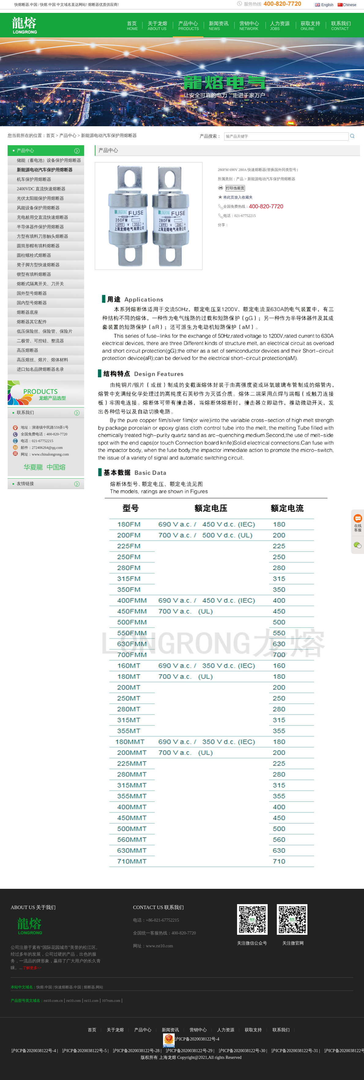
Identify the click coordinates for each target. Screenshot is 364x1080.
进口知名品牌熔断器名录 (40, 369)
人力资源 (280, 26)
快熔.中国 (44, 987)
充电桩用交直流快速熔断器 (42, 217)
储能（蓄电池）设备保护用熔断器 (49, 160)
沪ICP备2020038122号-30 (242, 1050)
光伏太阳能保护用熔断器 (40, 198)
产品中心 (188, 26)
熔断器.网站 (93, 987)
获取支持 (310, 26)
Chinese (347, 5)
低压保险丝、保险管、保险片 (44, 331)
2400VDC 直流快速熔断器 (41, 189)
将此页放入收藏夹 (238, 197)
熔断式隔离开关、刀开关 (40, 284)
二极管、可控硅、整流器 (40, 341)
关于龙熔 (157, 26)
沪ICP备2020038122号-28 (136, 1050)
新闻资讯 (218, 26)
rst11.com (90, 1001)
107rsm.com (111, 1001)
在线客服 (358, 523)
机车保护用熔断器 (34, 179)
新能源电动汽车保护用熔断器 (44, 170)
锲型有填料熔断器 (34, 274)
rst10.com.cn (53, 1001)
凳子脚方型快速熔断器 (38, 265)
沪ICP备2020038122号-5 (84, 1050)
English (324, 5)
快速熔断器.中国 (67, 987)
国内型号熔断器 (32, 303)
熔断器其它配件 (32, 322)
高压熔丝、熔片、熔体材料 (42, 360)
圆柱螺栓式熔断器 (34, 255)
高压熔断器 (27, 350)
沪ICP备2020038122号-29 (189, 1050)
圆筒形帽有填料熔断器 (38, 246)
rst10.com (73, 1001)
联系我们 (341, 26)
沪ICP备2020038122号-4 (197, 1039)
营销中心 (249, 26)
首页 (132, 26)
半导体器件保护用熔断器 (40, 227)
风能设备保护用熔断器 (38, 208)
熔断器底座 (27, 312)
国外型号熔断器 (32, 293)
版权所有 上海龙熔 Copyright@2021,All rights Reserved (191, 1057)
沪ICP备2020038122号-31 (294, 1050)
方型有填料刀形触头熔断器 (42, 236)
